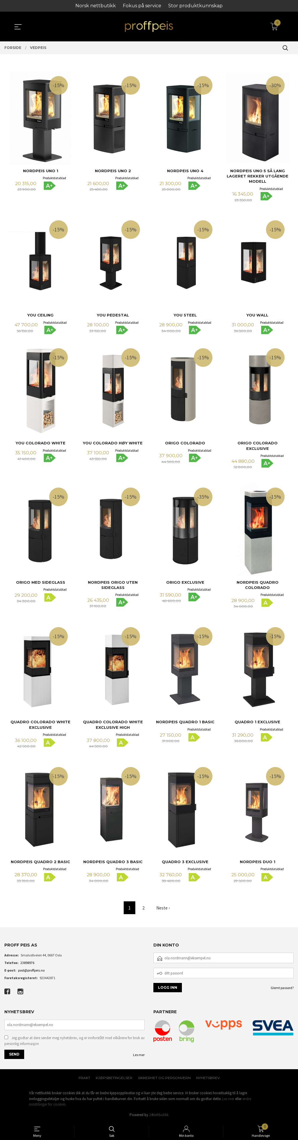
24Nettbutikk (158, 1114)
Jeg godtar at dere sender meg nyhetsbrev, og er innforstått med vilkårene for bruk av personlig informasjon (74, 1041)
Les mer (139, 1055)
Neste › (163, 908)
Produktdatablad (54, 178)
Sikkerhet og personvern (164, 1078)
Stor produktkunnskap (195, 5)
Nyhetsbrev (208, 1078)
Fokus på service (142, 5)
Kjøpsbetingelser (114, 1078)
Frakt (84, 1078)
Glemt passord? (282, 987)
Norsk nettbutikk (95, 5)
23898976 (27, 962)
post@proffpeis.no (31, 970)
